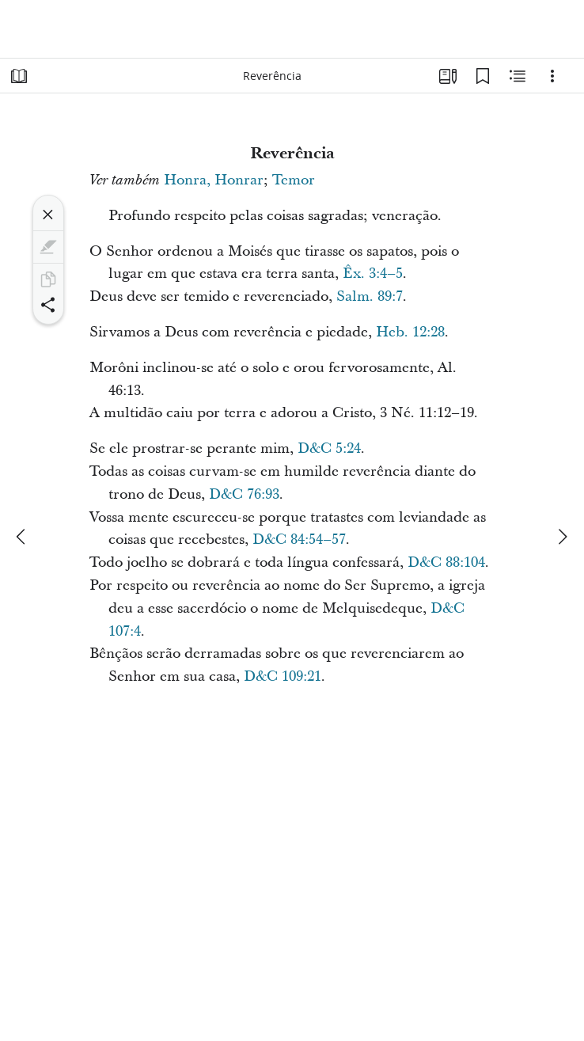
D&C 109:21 (282, 676)
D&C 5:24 (329, 448)
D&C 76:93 (244, 494)
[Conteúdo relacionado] (517, 76)
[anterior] (22, 537)
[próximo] (562, 537)
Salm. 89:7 (369, 296)
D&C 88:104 (446, 562)
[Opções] (552, 76)
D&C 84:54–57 (299, 539)
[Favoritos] (483, 76)
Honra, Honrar (214, 180)
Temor (293, 180)
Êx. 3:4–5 (373, 273)
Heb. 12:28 (410, 332)
